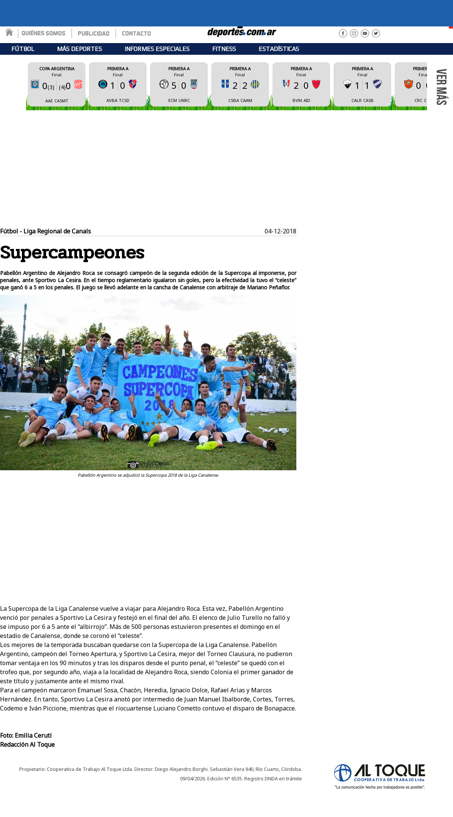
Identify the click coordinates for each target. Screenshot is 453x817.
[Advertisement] (226, 169)
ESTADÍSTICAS (279, 49)
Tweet (287, 482)
